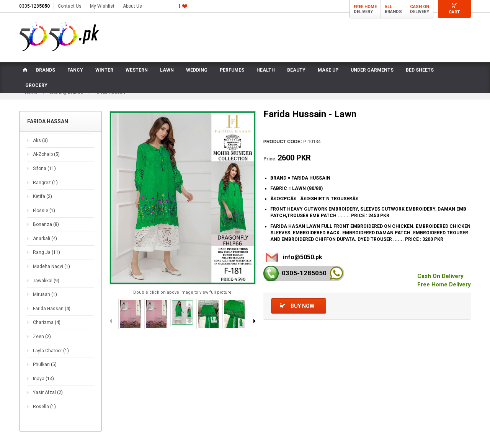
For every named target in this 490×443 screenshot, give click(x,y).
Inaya (43, 378)
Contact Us (70, 6)
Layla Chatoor (51, 350)
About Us (132, 6)
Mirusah (45, 294)
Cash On (419, 6)
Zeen (42, 336)
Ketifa (42, 196)
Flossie (44, 210)
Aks (40, 140)
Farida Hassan (51, 308)
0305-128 (34, 6)
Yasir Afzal (48, 392)
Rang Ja (46, 252)
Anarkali (45, 238)
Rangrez (45, 182)
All (388, 6)
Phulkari (45, 364)
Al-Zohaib (46, 154)
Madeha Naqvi (51, 266)
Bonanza (46, 224)
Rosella (44, 406)
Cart (454, 12)
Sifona (44, 168)
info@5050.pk (302, 257)
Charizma (46, 322)
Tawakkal (46, 280)
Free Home (365, 6)
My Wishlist (102, 6)
